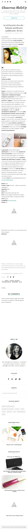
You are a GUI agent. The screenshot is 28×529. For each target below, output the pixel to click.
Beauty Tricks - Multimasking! (14, 444)
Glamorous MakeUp (14, 7)
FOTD (22, 409)
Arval (7, 280)
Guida (4, 411)
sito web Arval (12, 200)
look (3, 414)
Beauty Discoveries (8, 406)
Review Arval (6, 282)
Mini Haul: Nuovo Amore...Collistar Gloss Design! (15, 491)
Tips (14, 411)
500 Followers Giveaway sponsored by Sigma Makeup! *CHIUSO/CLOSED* (14, 472)
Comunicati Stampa (8, 409)
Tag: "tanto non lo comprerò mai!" (14, 515)
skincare (15, 282)
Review (17, 280)
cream (12, 280)
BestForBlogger (23, 527)
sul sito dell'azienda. (7, 180)
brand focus (21, 411)
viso (20, 282)
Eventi (17, 409)
